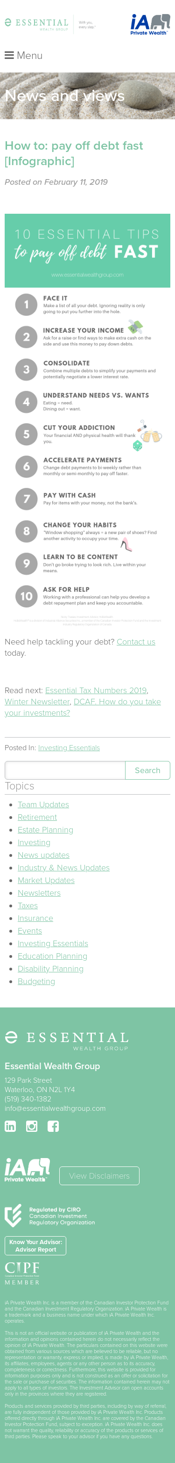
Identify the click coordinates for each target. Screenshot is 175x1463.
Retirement (37, 817)
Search (148, 770)
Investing (34, 842)
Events (30, 931)
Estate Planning (45, 830)
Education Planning (52, 956)
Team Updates (43, 804)
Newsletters (39, 893)
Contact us (136, 642)
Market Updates (46, 880)
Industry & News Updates (64, 867)
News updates (44, 855)
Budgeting (36, 981)
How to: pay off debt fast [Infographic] (74, 153)
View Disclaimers (99, 1176)
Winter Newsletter (37, 701)
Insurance (35, 918)
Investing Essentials (69, 748)
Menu (23, 55)
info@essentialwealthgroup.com (55, 1108)
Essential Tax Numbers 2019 (96, 690)
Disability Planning (51, 968)
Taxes (28, 905)
